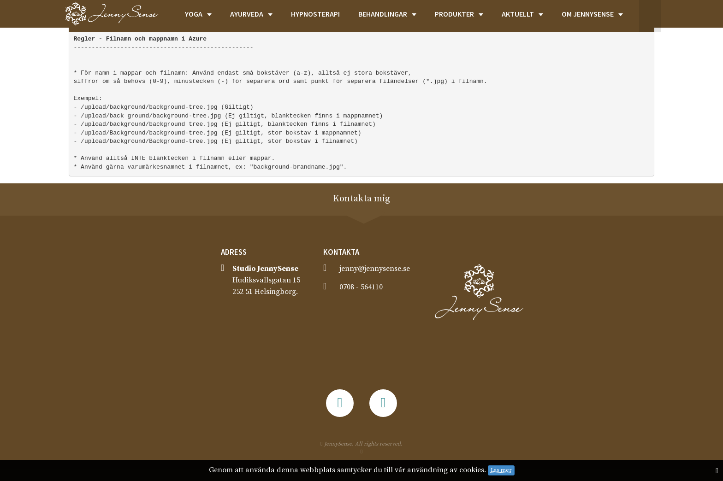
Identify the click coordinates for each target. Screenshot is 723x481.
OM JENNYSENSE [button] (592, 13)
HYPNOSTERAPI (315, 13)
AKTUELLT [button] (522, 13)
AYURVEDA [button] (251, 13)
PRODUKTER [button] (459, 13)
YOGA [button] (198, 13)
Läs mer (501, 470)
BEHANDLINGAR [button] (387, 13)
